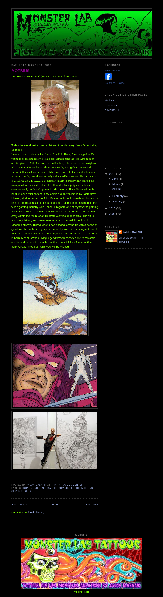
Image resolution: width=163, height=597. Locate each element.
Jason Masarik (112, 70)
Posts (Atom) (36, 512)
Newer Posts (19, 504)
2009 (112, 213)
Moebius (87, 488)
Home (55, 504)
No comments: (73, 485)
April (115, 178)
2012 (112, 174)
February (118, 196)
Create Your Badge (115, 83)
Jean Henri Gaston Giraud (50, 488)
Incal (26, 488)
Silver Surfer (21, 491)
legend (75, 488)
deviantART (112, 110)
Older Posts (91, 504)
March (116, 184)
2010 (112, 208)
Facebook (111, 105)
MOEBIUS (20, 71)
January (117, 201)
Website (110, 100)
